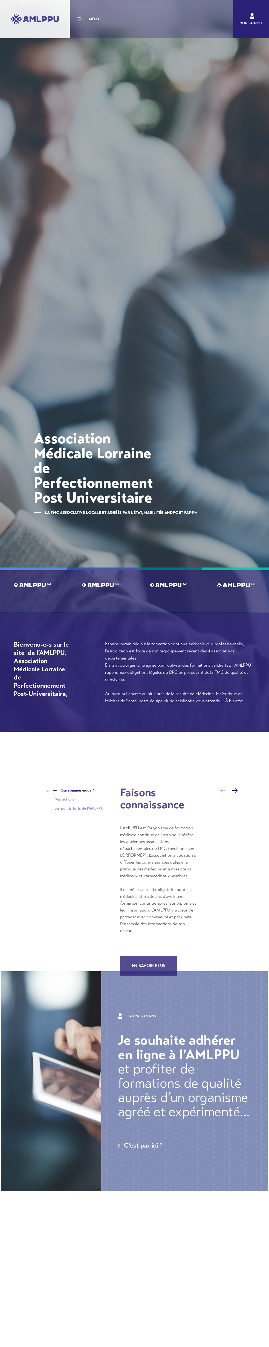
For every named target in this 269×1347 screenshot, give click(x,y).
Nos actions (64, 799)
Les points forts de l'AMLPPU (78, 808)
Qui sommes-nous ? (77, 790)
